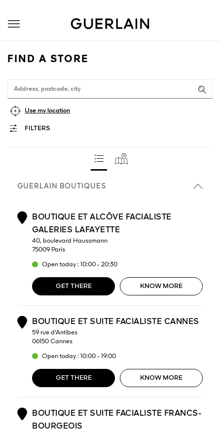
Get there (74, 286)
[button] (14, 24)
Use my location (47, 111)
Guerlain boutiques (110, 186)
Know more (161, 286)
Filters (37, 128)
